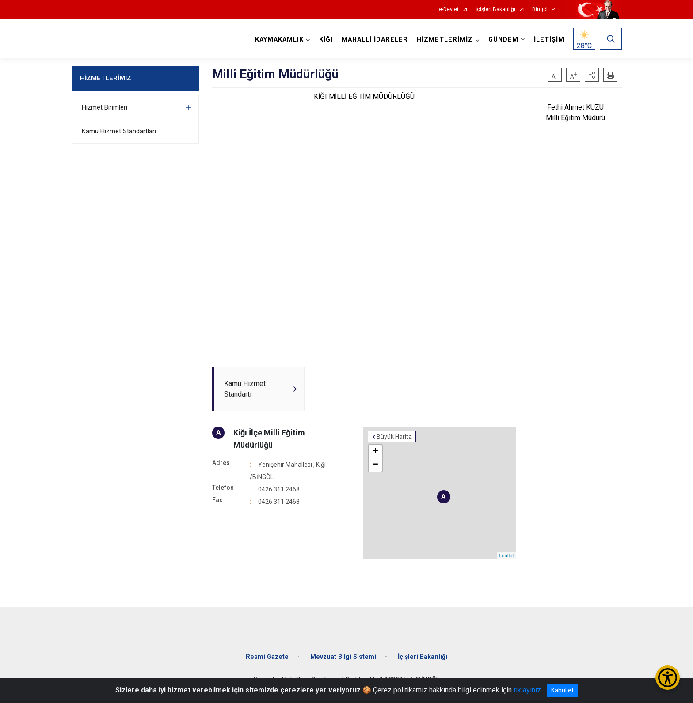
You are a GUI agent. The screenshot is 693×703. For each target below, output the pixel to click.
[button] (592, 75)
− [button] (375, 465)
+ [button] (375, 451)
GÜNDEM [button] (503, 39)
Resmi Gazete (267, 657)
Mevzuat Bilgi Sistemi (343, 657)
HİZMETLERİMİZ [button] (445, 39)
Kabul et (562, 690)
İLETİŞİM (549, 39)
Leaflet (506, 555)
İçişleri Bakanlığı (495, 9)
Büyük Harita (394, 436)
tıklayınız (527, 690)
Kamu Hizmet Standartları (119, 131)
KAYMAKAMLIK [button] (279, 39)
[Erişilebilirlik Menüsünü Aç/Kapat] (667, 677)
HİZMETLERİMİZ (105, 78)
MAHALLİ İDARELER (375, 39)
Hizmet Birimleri (104, 107)
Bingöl (540, 9)
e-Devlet (449, 9)
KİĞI (326, 39)
